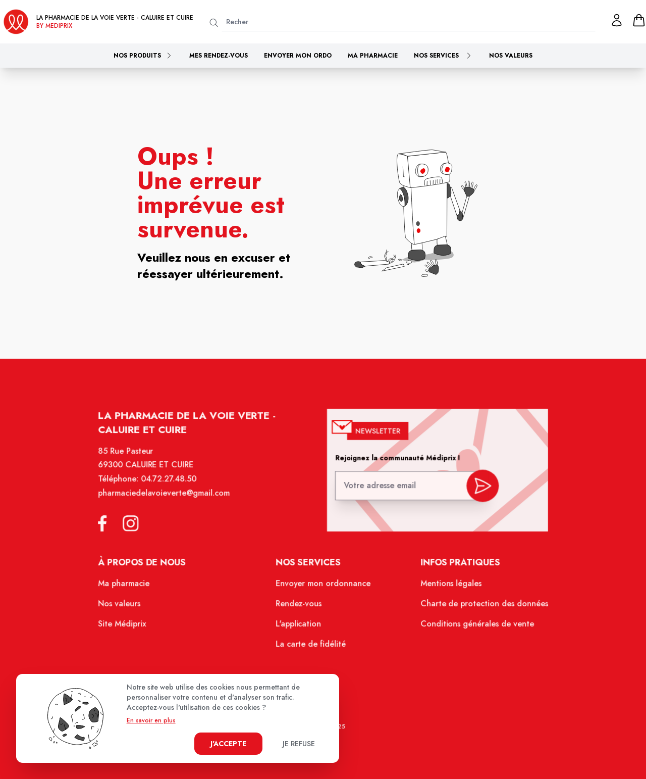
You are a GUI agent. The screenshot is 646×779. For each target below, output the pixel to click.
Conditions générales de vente (472, 626)
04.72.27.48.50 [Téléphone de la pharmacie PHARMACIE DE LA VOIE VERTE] (173, 486)
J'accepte (228, 744)
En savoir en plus (151, 720)
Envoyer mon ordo (298, 55)
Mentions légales (447, 587)
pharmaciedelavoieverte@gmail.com (168, 499)
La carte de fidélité (311, 646)
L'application (299, 626)
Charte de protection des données (479, 606)
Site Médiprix (127, 626)
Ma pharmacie (373, 55)
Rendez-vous (299, 606)
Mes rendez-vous (218, 55)
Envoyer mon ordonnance (323, 587)
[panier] (639, 20)
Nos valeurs (510, 55)
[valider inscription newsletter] (478, 489)
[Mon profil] (617, 20)
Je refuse (299, 744)
